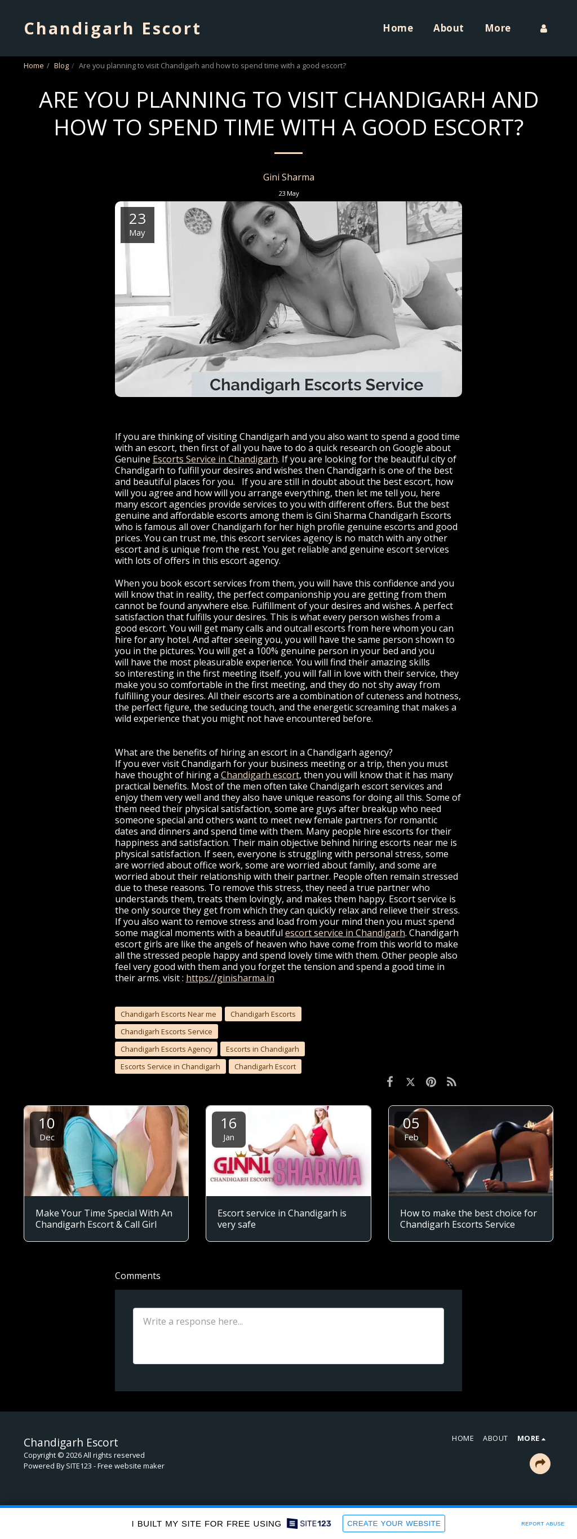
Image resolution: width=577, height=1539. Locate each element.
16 (229, 1128)
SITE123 (79, 1466)
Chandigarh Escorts (263, 1014)
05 (411, 1128)
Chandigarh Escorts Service (166, 1031)
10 (47, 1128)
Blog (61, 65)
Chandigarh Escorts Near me (168, 1014)
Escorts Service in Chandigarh (170, 1066)
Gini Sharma (288, 177)
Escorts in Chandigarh (262, 1049)
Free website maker (131, 1466)
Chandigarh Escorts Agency (166, 1049)
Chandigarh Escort (265, 1066)
